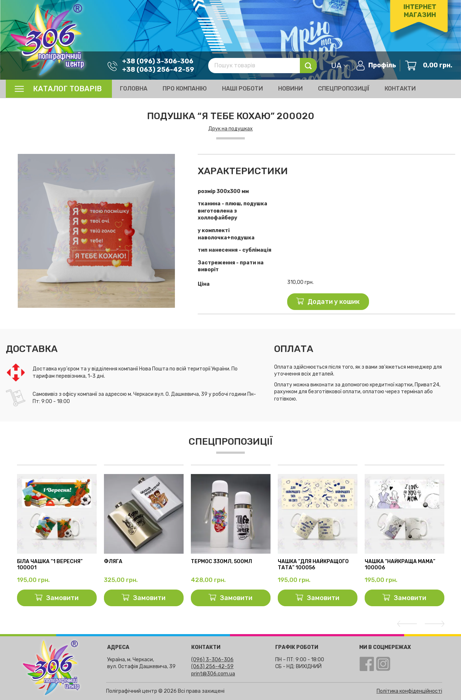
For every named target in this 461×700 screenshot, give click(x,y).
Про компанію (185, 88)
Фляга (113, 562)
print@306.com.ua (213, 674)
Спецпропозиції (343, 88)
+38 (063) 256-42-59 (155, 69)
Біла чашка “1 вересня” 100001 (50, 565)
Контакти (400, 88)
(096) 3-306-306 (212, 660)
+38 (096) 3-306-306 (154, 61)
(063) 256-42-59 (212, 666)
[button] (180, 160)
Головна (133, 88)
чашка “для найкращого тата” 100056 (313, 565)
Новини (290, 88)
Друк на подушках (230, 129)
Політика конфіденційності (409, 691)
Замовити (62, 598)
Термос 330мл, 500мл (221, 562)
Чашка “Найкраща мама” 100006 (400, 565)
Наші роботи (242, 88)
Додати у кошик (333, 302)
